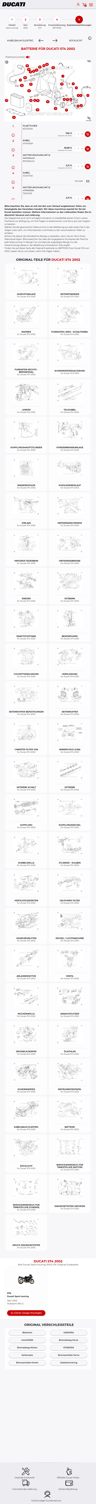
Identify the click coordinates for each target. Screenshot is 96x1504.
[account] (79, 4)
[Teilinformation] (13, 135)
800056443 (28, 161)
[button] (90, 38)
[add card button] (87, 134)
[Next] (55, 40)
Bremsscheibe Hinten (27, 1362)
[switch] (28, 57)
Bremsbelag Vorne (68, 1340)
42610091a (68, 1332)
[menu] (91, 4)
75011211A (27, 193)
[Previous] (41, 40)
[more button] (82, 134)
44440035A (27, 1340)
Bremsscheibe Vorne (68, 1355)
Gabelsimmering (68, 1362)
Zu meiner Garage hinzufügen (26, 1313)
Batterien (27, 1332)
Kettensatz (27, 1355)
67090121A (68, 1347)
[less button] (75, 134)
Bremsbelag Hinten (27, 1347)
